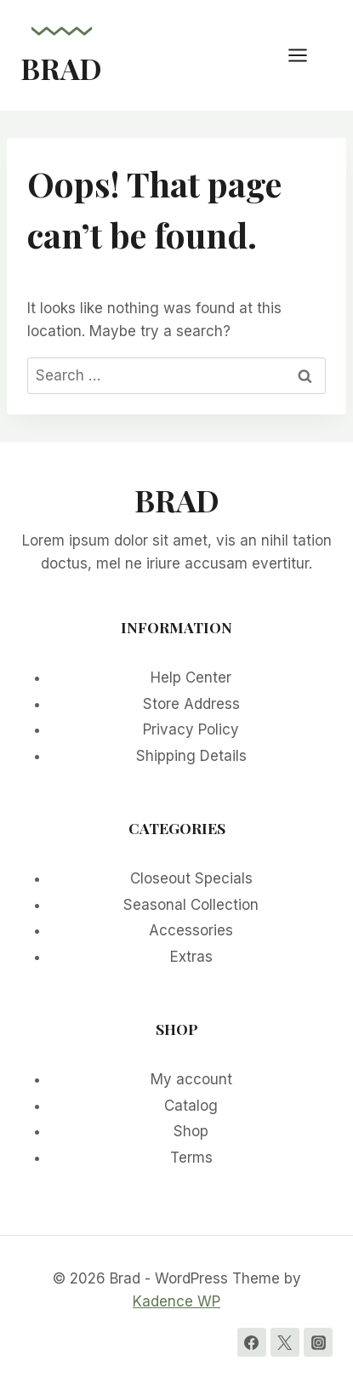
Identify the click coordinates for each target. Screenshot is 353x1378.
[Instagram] (318, 1342)
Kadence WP (176, 1301)
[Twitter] (284, 1342)
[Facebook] (251, 1342)
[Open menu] (306, 55)
